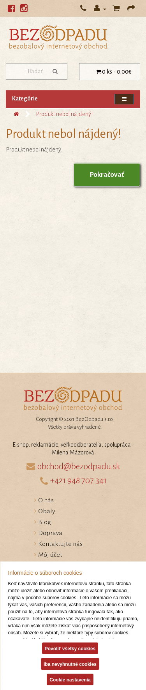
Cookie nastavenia (69, 680)
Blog (44, 522)
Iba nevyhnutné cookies (69, 664)
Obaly (46, 511)
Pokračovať (107, 174)
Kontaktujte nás (60, 543)
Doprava (50, 533)
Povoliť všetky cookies (69, 648)
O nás (46, 500)
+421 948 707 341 (78, 480)
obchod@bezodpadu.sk (78, 466)
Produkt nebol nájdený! (64, 114)
